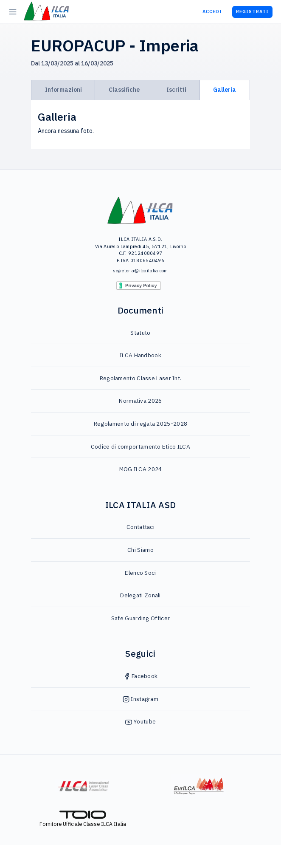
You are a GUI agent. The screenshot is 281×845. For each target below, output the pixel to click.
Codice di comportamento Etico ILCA (140, 446)
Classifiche (124, 89)
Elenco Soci (140, 573)
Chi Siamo (140, 550)
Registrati (252, 11)
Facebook (141, 676)
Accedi (212, 11)
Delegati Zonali (140, 595)
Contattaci (140, 527)
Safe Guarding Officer (140, 618)
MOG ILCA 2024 (140, 469)
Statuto (140, 332)
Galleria (224, 89)
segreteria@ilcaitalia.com (140, 271)
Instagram (140, 699)
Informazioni (63, 89)
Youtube (140, 721)
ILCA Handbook (140, 355)
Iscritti (176, 89)
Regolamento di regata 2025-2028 (140, 423)
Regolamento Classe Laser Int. (141, 378)
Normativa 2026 (140, 400)
